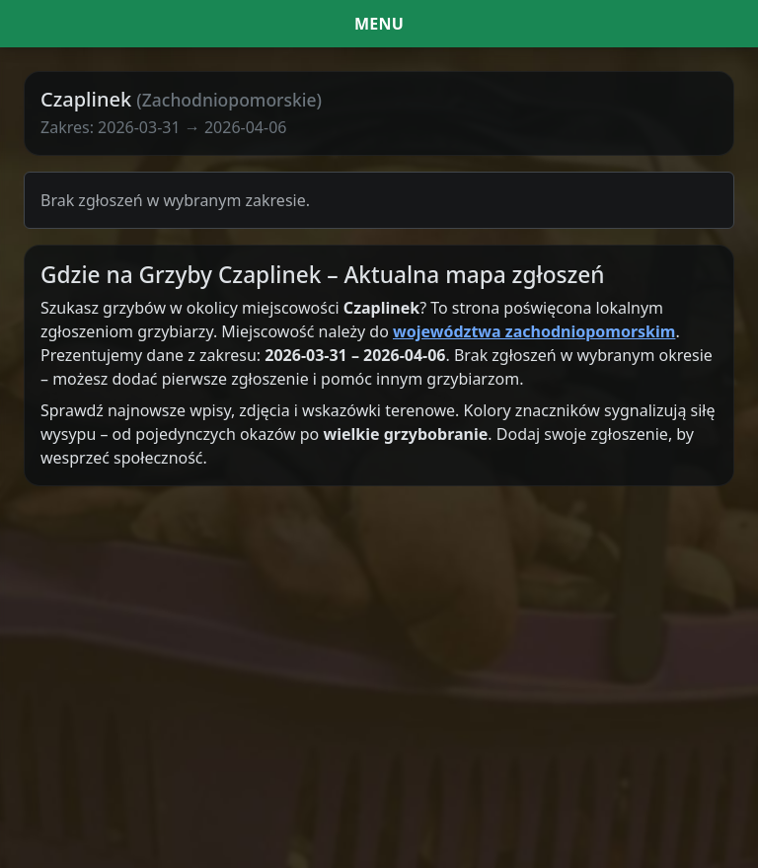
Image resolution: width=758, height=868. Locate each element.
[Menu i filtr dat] (379, 23)
